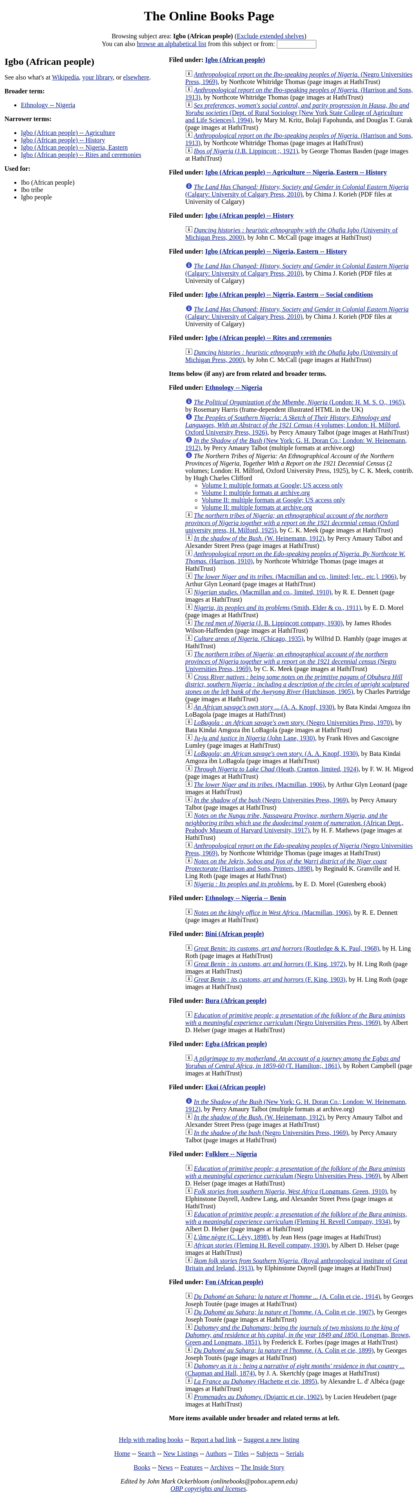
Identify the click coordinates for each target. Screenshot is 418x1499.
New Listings (180, 1453)
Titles (241, 1453)
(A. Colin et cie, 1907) (284, 1312)
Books (141, 1467)
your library (97, 77)
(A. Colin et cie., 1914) (287, 1296)
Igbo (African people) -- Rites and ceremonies (81, 154)
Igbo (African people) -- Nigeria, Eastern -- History (276, 251)
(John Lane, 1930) (254, 738)
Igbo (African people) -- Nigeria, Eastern (74, 147)
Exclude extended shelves (270, 36)
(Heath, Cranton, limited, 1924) (276, 769)
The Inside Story (263, 1467)
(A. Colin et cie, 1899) (284, 1350)
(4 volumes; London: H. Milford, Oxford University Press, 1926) (292, 425)
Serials (295, 1453)
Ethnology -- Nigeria (48, 105)
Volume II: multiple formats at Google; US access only (273, 500)
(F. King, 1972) (269, 963)
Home (122, 1453)
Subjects (267, 1453)
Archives (221, 1467)
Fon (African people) (234, 1281)
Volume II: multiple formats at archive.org (257, 507)
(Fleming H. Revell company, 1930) (261, 1245)
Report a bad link (213, 1439)
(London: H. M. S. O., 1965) (299, 402)
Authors (216, 1453)
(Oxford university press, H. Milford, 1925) (292, 523)
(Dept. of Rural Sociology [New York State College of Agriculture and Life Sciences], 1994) (297, 113)
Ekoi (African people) (235, 1087)
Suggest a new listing (271, 1439)
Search (147, 1453)
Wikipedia (65, 77)
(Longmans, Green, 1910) (290, 1191)
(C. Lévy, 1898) (231, 1237)
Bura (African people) (236, 1000)
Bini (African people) (234, 933)
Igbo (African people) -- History (63, 140)
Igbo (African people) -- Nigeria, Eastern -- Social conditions (289, 294)
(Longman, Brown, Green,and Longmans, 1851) (297, 1335)
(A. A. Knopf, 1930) (264, 707)
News (165, 1467)
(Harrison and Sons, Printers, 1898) (286, 865)
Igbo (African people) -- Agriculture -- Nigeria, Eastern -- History (296, 172)
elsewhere (136, 77)
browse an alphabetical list (171, 43)
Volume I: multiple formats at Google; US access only (272, 485)
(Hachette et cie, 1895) (255, 1381)
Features (191, 1467)
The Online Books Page (209, 16)
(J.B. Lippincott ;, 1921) (246, 151)
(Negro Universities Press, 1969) (290, 661)
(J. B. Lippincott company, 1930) (268, 623)
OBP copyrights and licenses (208, 1488)
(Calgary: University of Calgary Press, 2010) (297, 190)
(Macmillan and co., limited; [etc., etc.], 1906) (295, 576)
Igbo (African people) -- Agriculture (68, 132)
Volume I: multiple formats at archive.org (256, 492)
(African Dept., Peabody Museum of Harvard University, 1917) (294, 823)
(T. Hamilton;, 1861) (292, 1062)
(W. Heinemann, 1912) (259, 538)
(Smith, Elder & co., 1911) (277, 607)
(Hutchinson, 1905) (297, 684)
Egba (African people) (236, 1043)
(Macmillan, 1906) (259, 784)
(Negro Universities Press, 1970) (293, 722)
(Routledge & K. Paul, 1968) (286, 948)
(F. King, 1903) (269, 979)
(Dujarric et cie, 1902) (258, 1396)
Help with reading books (151, 1439)
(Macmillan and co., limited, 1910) (262, 592)
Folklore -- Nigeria (231, 1153)
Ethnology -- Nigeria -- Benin (245, 897)
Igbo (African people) (235, 59)
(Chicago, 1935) (249, 638)
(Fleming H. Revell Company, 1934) (296, 1218)
